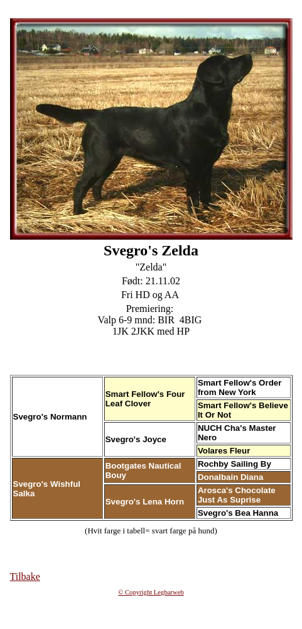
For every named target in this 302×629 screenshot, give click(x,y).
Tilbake (25, 576)
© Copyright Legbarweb (151, 592)
